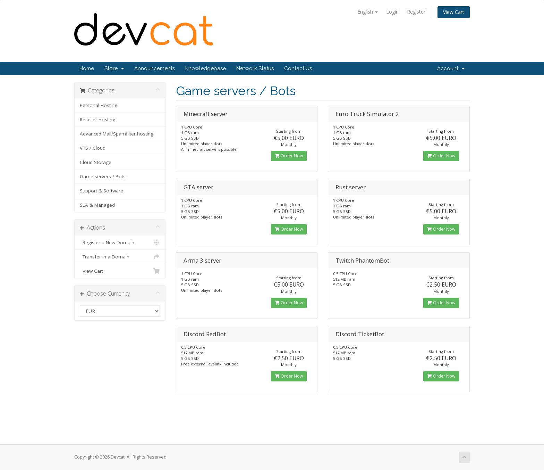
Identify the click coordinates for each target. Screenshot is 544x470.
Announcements (154, 68)
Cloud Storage (95, 162)
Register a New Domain (120, 242)
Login (392, 11)
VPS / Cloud (92, 148)
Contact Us (298, 68)
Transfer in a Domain (120, 257)
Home (86, 68)
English (367, 11)
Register (416, 11)
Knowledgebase (205, 68)
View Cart (453, 12)
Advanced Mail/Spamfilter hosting (116, 134)
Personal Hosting (98, 105)
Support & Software (101, 191)
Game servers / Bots (103, 176)
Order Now (289, 156)
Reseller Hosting (97, 119)
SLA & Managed (97, 205)
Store (114, 68)
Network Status (255, 68)
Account (451, 68)
